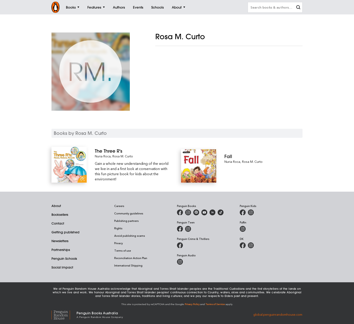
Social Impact (62, 267)
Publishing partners (126, 221)
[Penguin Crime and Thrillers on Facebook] (180, 245)
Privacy (118, 243)
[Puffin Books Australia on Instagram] (243, 229)
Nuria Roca (103, 156)
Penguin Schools (64, 259)
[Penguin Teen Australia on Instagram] (188, 229)
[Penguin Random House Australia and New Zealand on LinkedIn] (212, 212)
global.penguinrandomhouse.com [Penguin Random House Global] (277, 314)
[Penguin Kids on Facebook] (243, 212)
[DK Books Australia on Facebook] (243, 245)
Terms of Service (215, 304)
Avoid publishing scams (129, 236)
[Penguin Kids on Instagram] (251, 212)
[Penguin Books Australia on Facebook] (180, 212)
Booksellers (59, 215)
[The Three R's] (134, 151)
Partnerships (60, 250)
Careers (119, 206)
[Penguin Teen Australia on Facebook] (180, 229)
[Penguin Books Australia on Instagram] (188, 212)
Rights (118, 228)
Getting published (65, 232)
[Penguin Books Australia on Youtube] (204, 212)
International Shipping (128, 265)
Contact (57, 223)
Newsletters (59, 241)
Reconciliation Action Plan (130, 258)
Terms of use (122, 250)
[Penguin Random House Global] (64, 314)
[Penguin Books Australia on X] (196, 212)
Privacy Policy (192, 304)
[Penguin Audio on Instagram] (180, 262)
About (56, 206)
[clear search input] (298, 7)
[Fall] (263, 156)
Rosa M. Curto (122, 156)
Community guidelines (128, 213)
